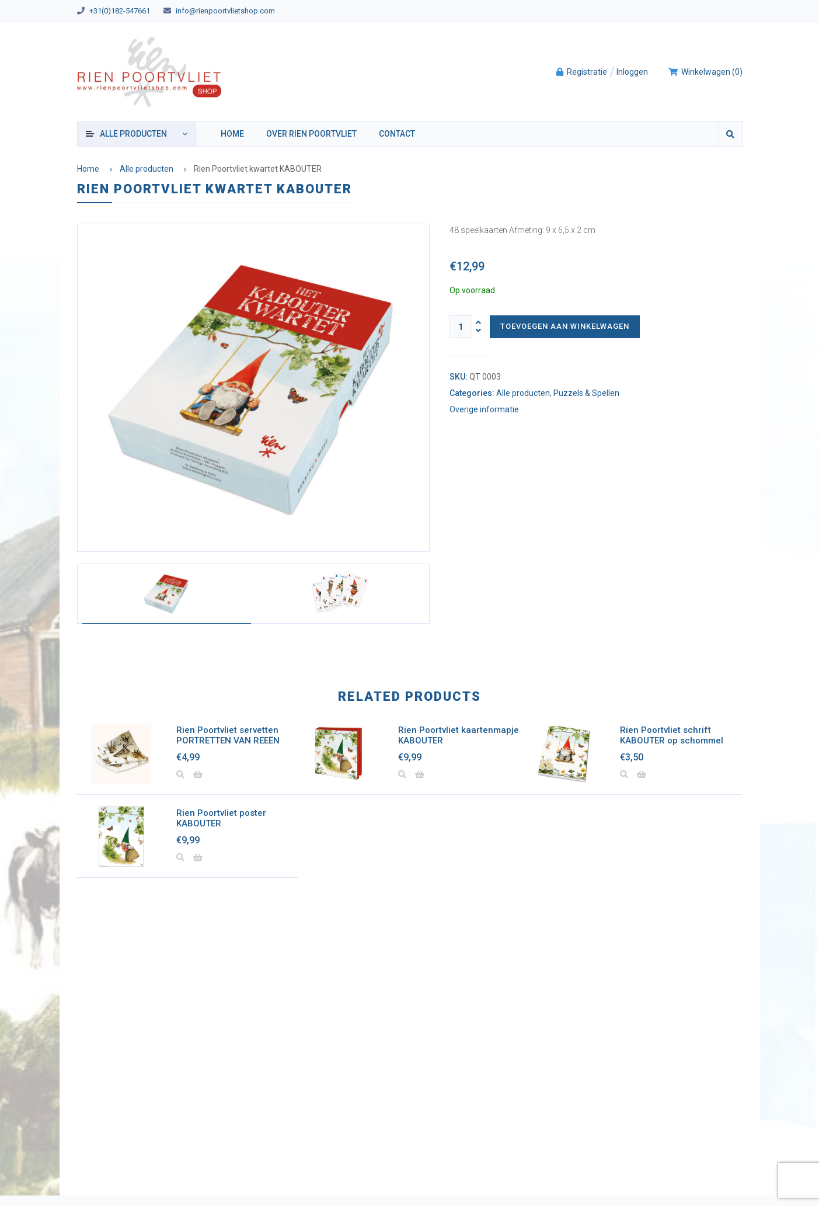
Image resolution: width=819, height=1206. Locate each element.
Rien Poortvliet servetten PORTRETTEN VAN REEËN (228, 735)
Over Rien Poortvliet (311, 133)
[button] (419, 775)
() (705, 72)
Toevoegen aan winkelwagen (564, 326)
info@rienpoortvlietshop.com (225, 10)
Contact (397, 133)
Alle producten (146, 168)
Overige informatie (484, 409)
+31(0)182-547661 (119, 10)
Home (232, 133)
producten (133, 133)
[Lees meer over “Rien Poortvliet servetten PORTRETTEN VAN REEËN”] (198, 775)
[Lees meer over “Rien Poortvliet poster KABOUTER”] (198, 858)
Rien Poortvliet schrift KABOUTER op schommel (671, 735)
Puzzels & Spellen (586, 393)
